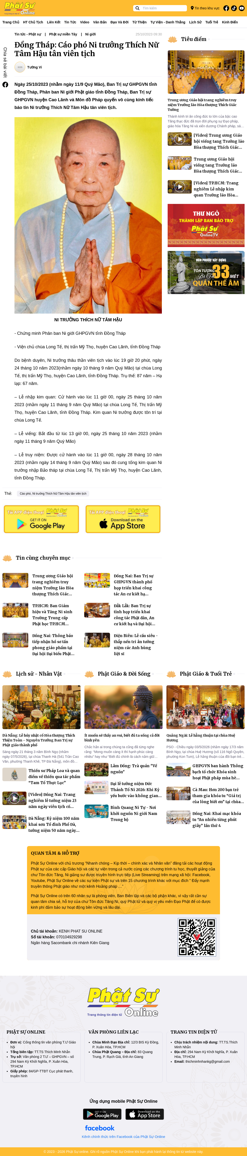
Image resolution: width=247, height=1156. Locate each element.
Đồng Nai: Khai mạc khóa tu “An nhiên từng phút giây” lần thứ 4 (216, 819)
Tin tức (70, 22)
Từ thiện (139, 22)
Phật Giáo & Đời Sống (124, 674)
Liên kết (53, 22)
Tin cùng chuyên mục (43, 558)
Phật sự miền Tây (63, 34)
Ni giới (90, 34)
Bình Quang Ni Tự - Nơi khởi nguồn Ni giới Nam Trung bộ (133, 813)
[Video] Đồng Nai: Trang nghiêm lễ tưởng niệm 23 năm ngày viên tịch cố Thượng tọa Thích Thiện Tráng (52, 806)
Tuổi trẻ (211, 22)
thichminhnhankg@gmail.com (207, 1061)
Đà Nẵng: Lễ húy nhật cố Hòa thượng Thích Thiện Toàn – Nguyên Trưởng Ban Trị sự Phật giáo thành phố (38, 740)
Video (84, 22)
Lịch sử (195, 22)
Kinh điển (230, 22)
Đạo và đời (119, 22)
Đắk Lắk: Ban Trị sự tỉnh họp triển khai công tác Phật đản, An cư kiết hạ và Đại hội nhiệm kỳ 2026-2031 (134, 618)
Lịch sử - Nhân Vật (39, 674)
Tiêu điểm (193, 39)
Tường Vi (34, 67)
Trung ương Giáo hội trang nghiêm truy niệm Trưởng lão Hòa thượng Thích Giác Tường (53, 588)
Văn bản (100, 22)
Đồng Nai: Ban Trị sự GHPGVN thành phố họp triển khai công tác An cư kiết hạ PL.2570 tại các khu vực (135, 588)
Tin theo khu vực (205, 8)
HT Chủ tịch (33, 22)
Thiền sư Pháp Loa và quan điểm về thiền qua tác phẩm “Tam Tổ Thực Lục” (54, 776)
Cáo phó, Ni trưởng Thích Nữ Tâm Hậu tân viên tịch (53, 493)
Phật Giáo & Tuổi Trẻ (206, 674)
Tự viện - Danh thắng (168, 22)
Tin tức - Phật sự (27, 34)
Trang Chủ (10, 22)
